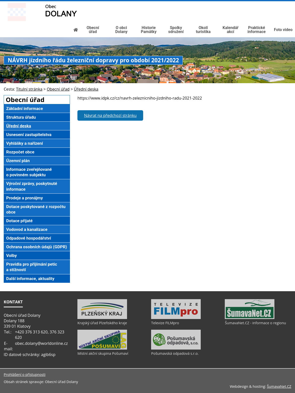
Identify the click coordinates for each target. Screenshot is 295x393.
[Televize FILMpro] (176, 318)
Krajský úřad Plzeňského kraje (102, 323)
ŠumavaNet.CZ (279, 386)
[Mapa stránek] (281, 3)
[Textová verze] (278, 9)
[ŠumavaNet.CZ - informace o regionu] (249, 318)
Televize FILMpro (165, 323)
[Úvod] (265, 3)
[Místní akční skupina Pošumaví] (102, 348)
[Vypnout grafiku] (273, 3)
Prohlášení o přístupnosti (24, 374)
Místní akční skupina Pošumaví (102, 353)
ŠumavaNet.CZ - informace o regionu (255, 323)
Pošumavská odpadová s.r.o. (174, 353)
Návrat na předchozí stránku (110, 115)
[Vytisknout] (289, 3)
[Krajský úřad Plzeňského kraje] (102, 318)
